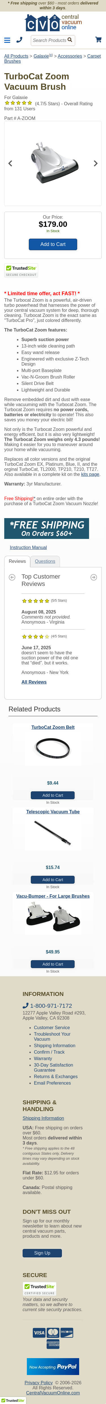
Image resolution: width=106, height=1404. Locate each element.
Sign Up (42, 1253)
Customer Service (52, 1027)
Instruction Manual (28, 547)
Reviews (17, 561)
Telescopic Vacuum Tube (53, 811)
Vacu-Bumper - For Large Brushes (53, 896)
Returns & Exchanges (56, 1076)
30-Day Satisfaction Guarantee (53, 1067)
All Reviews (34, 682)
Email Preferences (52, 1083)
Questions (45, 561)
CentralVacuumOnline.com (53, 1392)
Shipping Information (54, 1045)
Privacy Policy (39, 1382)
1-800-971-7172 (47, 1005)
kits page (90, 474)
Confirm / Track (49, 1052)
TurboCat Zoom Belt (53, 727)
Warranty (43, 1058)
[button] (13, 1398)
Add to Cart (53, 244)
